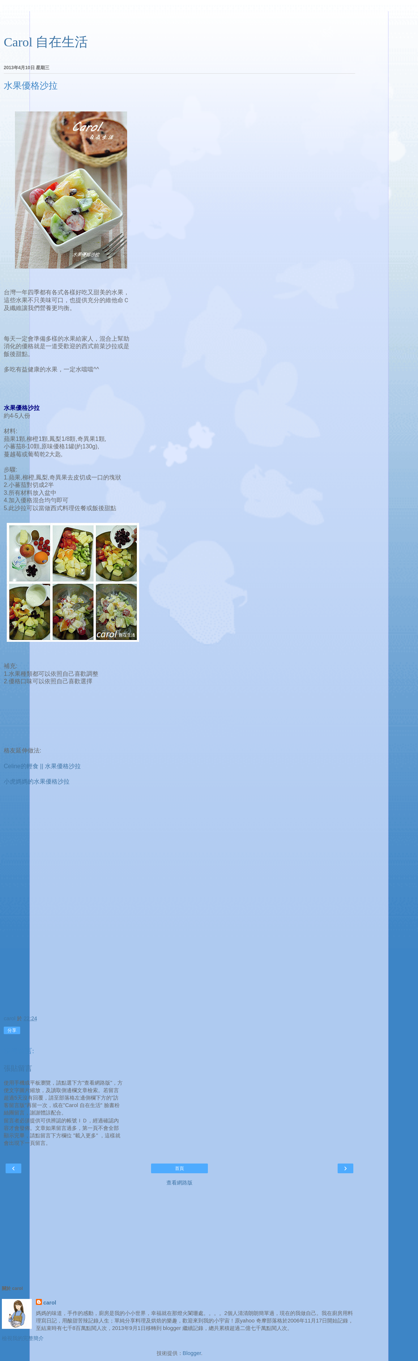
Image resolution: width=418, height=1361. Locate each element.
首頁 (179, 1168)
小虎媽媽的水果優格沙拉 (37, 781)
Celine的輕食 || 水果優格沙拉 (42, 766)
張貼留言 (18, 1068)
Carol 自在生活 (46, 42)
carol (49, 1303)
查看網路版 (179, 1183)
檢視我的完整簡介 (23, 1338)
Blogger (192, 1353)
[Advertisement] (179, 20)
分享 (11, 1030)
